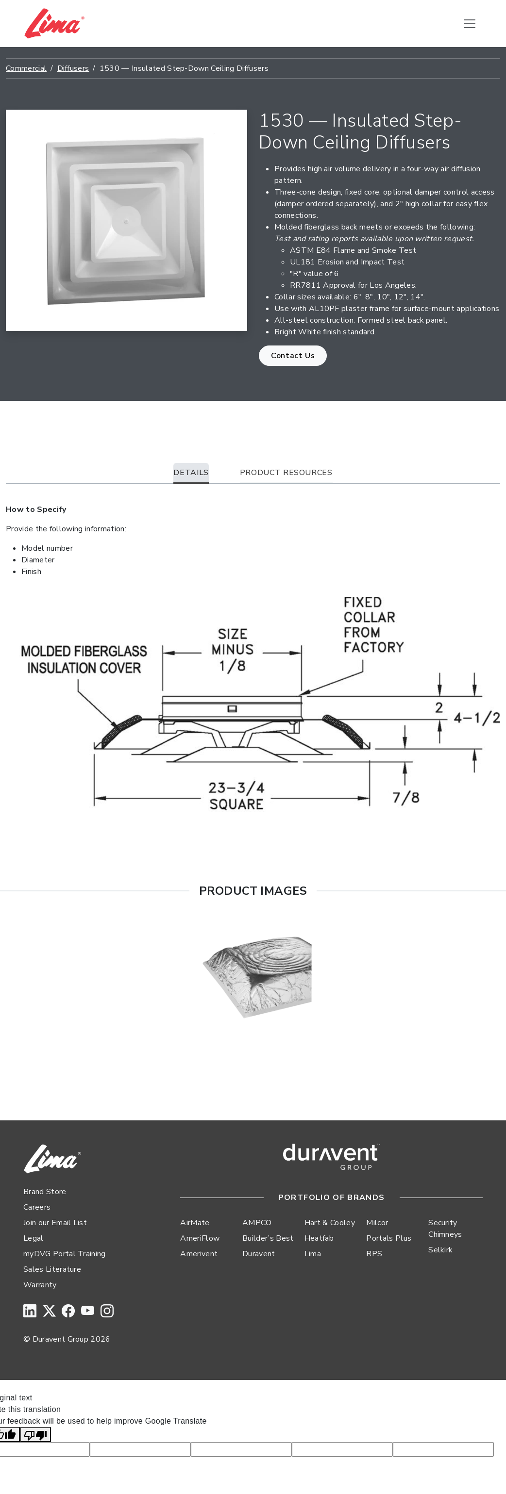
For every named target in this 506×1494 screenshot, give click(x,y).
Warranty (40, 1285)
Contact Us (293, 355)
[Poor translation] (35, 1434)
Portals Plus (388, 1238)
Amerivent (199, 1253)
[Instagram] (107, 1312)
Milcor (377, 1222)
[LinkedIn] (29, 1312)
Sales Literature (52, 1269)
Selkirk (440, 1250)
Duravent (258, 1253)
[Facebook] (68, 1312)
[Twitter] (49, 1312)
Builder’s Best (267, 1238)
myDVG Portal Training (64, 1253)
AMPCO (257, 1222)
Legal (33, 1238)
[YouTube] (87, 1312)
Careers (37, 1207)
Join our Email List (55, 1222)
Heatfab (319, 1238)
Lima (312, 1253)
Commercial (26, 68)
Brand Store (45, 1191)
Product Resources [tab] (286, 472)
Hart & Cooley (329, 1222)
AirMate (194, 1222)
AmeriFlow (199, 1238)
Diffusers (73, 68)
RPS (374, 1253)
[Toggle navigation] (469, 24)
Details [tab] (190, 472)
